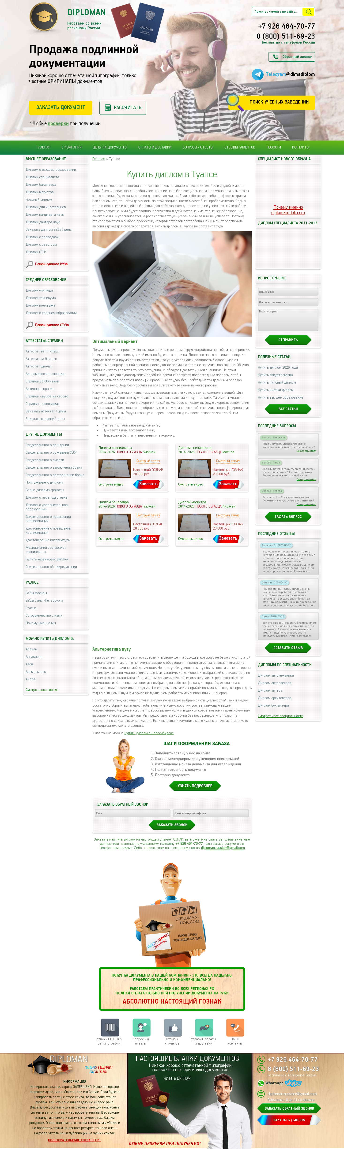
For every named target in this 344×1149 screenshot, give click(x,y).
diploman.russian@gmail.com (223, 848)
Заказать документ (60, 107)
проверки (58, 123)
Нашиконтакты (234, 1041)
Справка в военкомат (43, 404)
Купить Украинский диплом (47, 559)
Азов (29, 664)
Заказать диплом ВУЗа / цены (49, 229)
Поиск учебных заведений (279, 102)
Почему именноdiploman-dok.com (288, 210)
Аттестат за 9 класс (41, 359)
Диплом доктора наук (43, 222)
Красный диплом (39, 199)
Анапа (30, 679)
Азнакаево (34, 657)
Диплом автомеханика (276, 680)
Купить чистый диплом (276, 394)
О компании (71, 147)
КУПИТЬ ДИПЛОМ (177, 1078)
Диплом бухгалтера (273, 710)
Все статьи (288, 413)
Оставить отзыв (288, 652)
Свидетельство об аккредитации (51, 567)
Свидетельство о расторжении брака (55, 475)
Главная (43, 147)
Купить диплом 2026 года (278, 372)
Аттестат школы (38, 366)
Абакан (31, 649)
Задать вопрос (288, 521)
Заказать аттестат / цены (46, 411)
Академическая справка (45, 374)
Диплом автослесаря (274, 687)
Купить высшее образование (280, 402)
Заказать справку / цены (45, 419)
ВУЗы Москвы (36, 593)
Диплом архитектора (274, 702)
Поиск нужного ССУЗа (52, 325)
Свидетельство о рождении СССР (51, 452)
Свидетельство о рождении (47, 445)
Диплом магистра (40, 192)
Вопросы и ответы (140, 1041)
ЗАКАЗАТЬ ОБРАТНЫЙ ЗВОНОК (289, 1108)
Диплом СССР (36, 252)
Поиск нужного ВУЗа (51, 264)
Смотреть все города (42, 690)
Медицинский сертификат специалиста (46, 549)
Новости (274, 147)
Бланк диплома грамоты (45, 490)
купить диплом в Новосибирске (149, 733)
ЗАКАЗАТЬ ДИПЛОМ (289, 1120)
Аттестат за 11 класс (42, 351)
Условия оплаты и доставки (203, 1041)
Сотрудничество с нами (44, 615)
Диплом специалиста (42, 177)
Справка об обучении (42, 381)
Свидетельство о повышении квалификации (48, 519)
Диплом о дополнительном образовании (47, 507)
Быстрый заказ (148, 461)
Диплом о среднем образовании (51, 313)
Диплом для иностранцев (46, 207)
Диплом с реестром (41, 244)
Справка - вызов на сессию (47, 396)
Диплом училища (39, 290)
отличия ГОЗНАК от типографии (109, 1041)
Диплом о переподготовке (47, 497)
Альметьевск (36, 672)
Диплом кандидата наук (45, 214)
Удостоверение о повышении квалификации (48, 530)
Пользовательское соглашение (74, 1140)
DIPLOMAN (69, 1059)
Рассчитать (128, 108)
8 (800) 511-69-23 (286, 37)
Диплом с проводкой (42, 237)
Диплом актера (270, 695)
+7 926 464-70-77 (286, 27)
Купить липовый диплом (277, 387)
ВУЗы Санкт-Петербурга (44, 600)
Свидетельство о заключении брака (54, 467)
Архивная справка (40, 389)
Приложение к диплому (44, 482)
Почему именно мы (41, 623)
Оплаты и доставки (154, 147)
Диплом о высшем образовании (51, 169)
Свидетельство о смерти (45, 460)
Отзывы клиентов (239, 147)
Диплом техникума (41, 298)
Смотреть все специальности (280, 720)
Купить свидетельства (275, 379)
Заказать (148, 484)
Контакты (300, 147)
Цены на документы (110, 147)
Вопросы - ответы (198, 147)
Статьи (31, 608)
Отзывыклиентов (172, 1041)
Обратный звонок (297, 57)
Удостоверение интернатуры (48, 540)
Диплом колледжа (40, 305)
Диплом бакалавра (41, 184)
